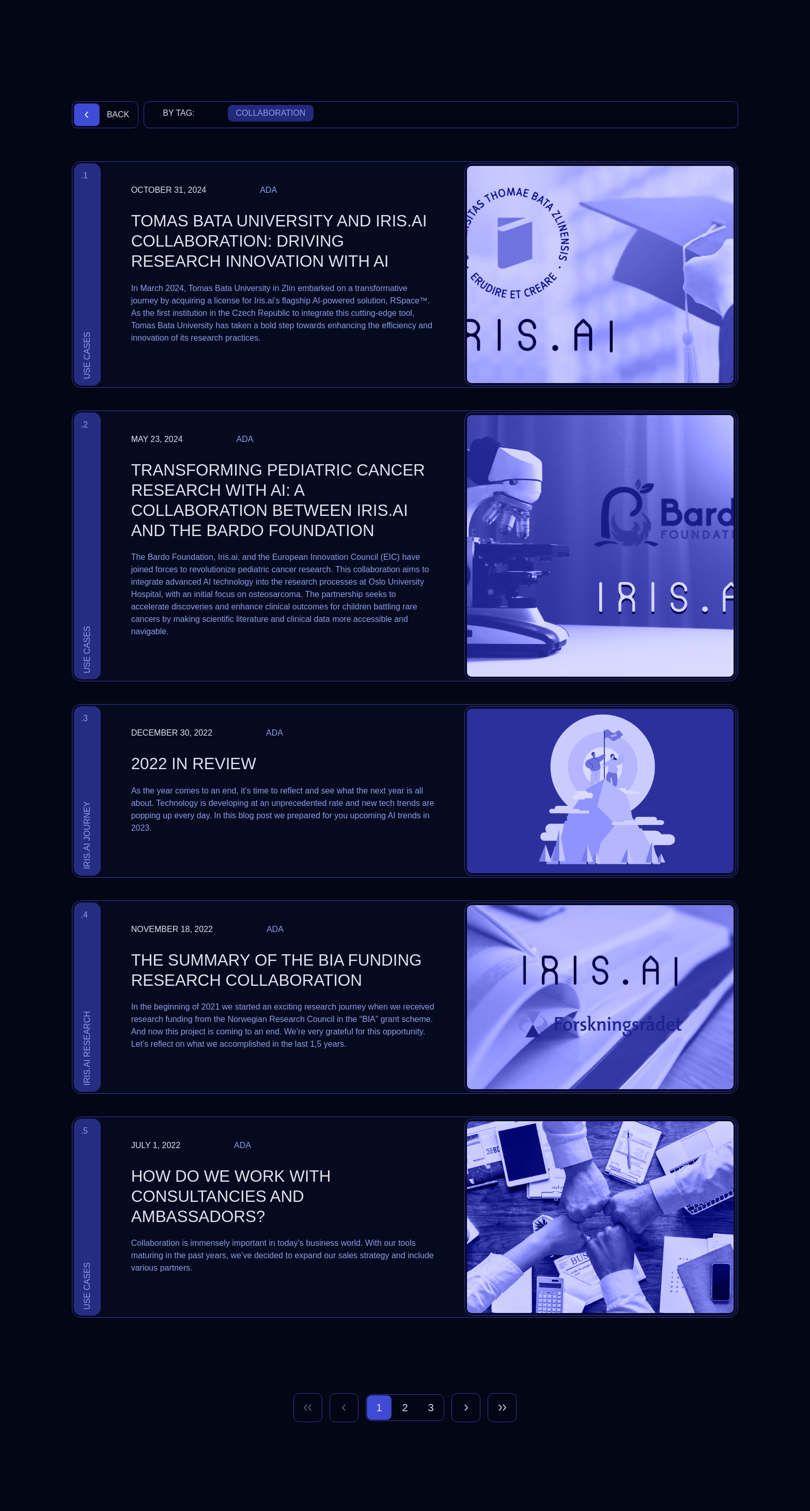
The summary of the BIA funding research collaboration (276, 970)
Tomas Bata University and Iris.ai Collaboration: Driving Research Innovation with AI (279, 241)
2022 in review (193, 764)
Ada (268, 190)
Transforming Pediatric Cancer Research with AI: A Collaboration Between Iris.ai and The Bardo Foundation (278, 500)
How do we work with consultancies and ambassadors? (231, 1196)
